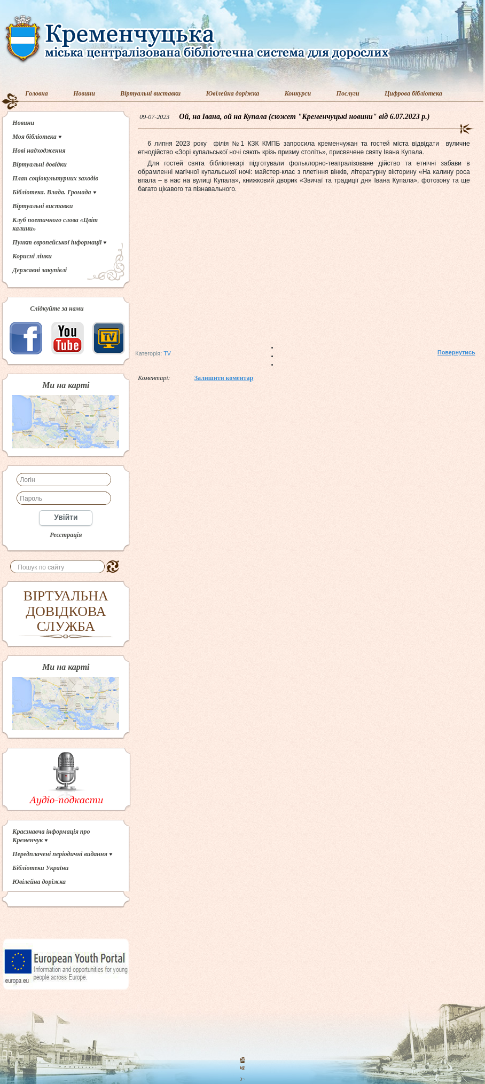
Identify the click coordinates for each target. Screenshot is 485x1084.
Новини (84, 93)
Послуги (348, 93)
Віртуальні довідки (39, 164)
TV (167, 353)
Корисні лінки (32, 256)
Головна (36, 93)
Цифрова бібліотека (413, 93)
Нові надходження (38, 150)
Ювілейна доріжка (233, 93)
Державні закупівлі (39, 270)
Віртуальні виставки (150, 93)
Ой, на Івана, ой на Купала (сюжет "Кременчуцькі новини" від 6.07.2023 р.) (304, 117)
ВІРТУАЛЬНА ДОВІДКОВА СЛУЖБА (66, 611)
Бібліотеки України (40, 868)
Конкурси (298, 93)
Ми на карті (65, 385)
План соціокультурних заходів (55, 178)
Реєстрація (66, 535)
